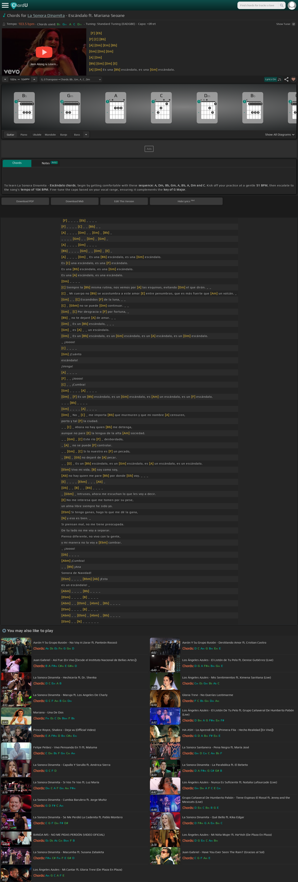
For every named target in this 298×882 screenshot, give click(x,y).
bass (77, 134)
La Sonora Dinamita (46, 15)
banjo (63, 134)
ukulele (37, 134)
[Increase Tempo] (34, 79)
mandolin (50, 134)
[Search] (281, 5)
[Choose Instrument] (86, 134)
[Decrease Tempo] (5, 79)
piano (24, 134)
